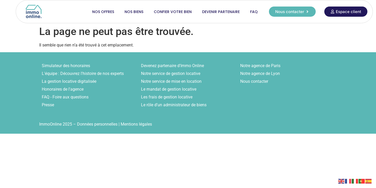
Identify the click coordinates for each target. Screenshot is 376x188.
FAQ (254, 11)
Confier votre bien (173, 11)
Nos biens (134, 11)
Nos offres (103, 11)
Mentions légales (136, 124)
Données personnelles (97, 124)
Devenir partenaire (221, 11)
